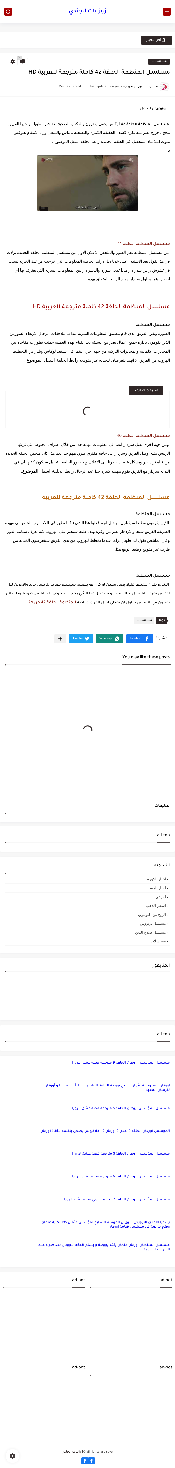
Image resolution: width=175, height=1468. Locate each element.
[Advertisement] (131, 1323)
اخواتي (160, 897)
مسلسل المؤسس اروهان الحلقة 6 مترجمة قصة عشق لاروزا (121, 1177)
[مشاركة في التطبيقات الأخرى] (60, 638)
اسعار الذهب (156, 905)
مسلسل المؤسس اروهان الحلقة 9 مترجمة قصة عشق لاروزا (121, 1063)
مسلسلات (159, 61)
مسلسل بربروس (153, 923)
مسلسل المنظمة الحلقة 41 (143, 244)
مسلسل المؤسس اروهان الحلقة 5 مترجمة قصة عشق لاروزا (121, 1108)
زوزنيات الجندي (87, 12)
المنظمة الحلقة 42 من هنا (51, 602)
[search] (8, 12)
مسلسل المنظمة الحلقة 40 (143, 436)
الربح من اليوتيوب (152, 914)
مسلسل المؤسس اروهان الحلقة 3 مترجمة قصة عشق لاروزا (121, 1154)
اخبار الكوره (156, 879)
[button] (139, 638)
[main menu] (167, 12)
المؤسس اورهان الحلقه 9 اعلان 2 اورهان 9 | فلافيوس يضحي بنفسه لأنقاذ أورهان (105, 1131)
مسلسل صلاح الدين (150, 932)
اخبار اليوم (157, 888)
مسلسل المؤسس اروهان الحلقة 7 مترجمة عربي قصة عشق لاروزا (117, 1200)
